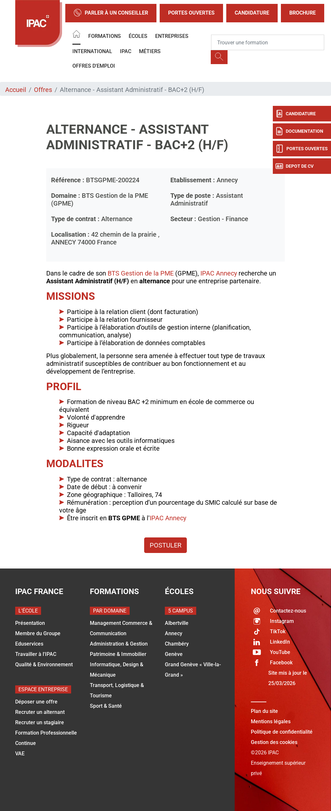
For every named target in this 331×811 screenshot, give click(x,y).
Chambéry (177, 644)
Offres (43, 90)
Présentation (30, 623)
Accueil (15, 90)
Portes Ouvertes (191, 13)
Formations (104, 36)
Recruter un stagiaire (39, 722)
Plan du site (264, 711)
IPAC (125, 51)
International (92, 51)
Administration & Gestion (119, 644)
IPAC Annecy (218, 273)
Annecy (173, 633)
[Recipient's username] (267, 42)
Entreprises (171, 36)
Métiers (150, 51)
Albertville (176, 623)
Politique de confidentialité (282, 732)
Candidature (252, 13)
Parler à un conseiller (111, 13)
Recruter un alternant (40, 712)
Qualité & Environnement (44, 664)
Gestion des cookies (274, 742)
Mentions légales (271, 721)
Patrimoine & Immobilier (118, 654)
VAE (20, 753)
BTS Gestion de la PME (141, 273)
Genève (174, 654)
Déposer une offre (36, 702)
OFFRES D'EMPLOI (93, 66)
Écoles (138, 36)
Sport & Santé (106, 706)
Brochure (302, 13)
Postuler (165, 545)
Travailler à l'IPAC (35, 654)
